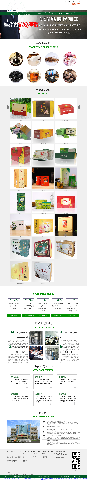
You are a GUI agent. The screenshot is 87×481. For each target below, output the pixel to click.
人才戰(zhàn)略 (40, 453)
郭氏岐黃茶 (43, 283)
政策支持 (34, 456)
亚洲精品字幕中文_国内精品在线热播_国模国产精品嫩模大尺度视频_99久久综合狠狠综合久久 (54, 478)
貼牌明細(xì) (25, 460)
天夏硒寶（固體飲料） (66, 120)
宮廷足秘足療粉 (43, 143)
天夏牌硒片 (18, 474)
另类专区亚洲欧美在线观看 (34, 478)
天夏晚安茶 (43, 236)
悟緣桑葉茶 (66, 166)
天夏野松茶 (21, 236)
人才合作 (60, 13)
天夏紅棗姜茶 (65, 213)
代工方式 (24, 461)
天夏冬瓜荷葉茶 (66, 190)
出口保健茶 (66, 143)
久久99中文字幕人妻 (82, 478)
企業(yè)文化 (9, 457)
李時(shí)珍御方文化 (11, 474)
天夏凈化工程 (31, 474)
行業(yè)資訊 (45, 453)
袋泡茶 (24, 459)
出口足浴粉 (21, 166)
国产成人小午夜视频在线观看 (73, 478)
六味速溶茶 (21, 213)
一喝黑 (43, 120)
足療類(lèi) (19, 456)
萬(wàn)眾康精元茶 (20, 283)
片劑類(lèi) (19, 457)
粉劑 (23, 457)
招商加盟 (53, 13)
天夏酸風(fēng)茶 (43, 213)
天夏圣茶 (65, 236)
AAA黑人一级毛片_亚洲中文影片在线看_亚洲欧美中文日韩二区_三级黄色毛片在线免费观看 (15, 478)
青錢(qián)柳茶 (20, 190)
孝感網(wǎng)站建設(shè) (65, 476)
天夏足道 (43, 190)
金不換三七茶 (43, 166)
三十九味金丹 (20, 120)
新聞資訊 (66, 13)
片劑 (23, 455)
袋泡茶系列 (21, 143)
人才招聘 (39, 455)
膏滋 (23, 453)
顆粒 (23, 456)
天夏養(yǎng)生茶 (24, 474)
